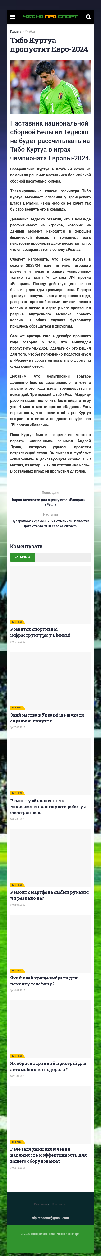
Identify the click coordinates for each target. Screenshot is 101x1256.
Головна (15, 31)
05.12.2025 (17, 645)
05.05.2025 (17, 822)
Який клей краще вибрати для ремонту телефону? (44, 983)
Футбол (30, 31)
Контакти (58, 1207)
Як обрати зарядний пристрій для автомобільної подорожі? (48, 1069)
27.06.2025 (17, 730)
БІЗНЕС (17, 624)
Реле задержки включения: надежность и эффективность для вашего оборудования (48, 1158)
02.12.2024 (17, 1170)
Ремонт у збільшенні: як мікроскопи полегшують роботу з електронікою (48, 809)
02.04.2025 (17, 908)
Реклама (40, 1207)
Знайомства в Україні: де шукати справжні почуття (47, 720)
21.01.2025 (17, 1079)
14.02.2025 (17, 993)
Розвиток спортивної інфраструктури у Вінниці (40, 635)
